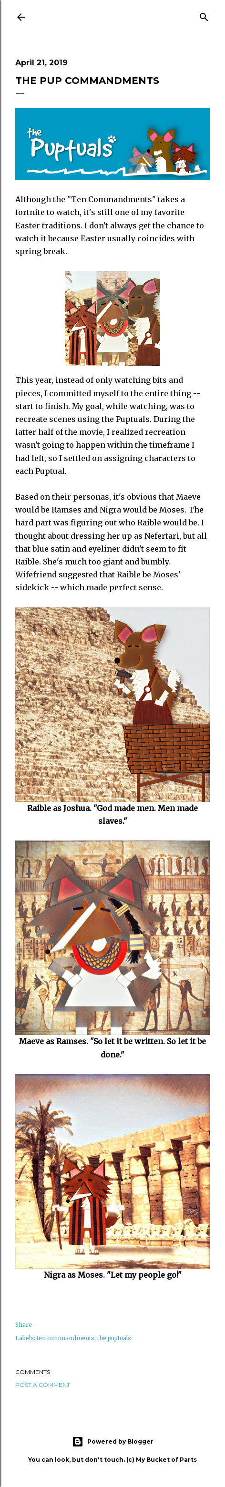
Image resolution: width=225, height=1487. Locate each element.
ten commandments (65, 1338)
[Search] (204, 15)
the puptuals (114, 1338)
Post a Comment (42, 1384)
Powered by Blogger (112, 1441)
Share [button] (23, 1324)
